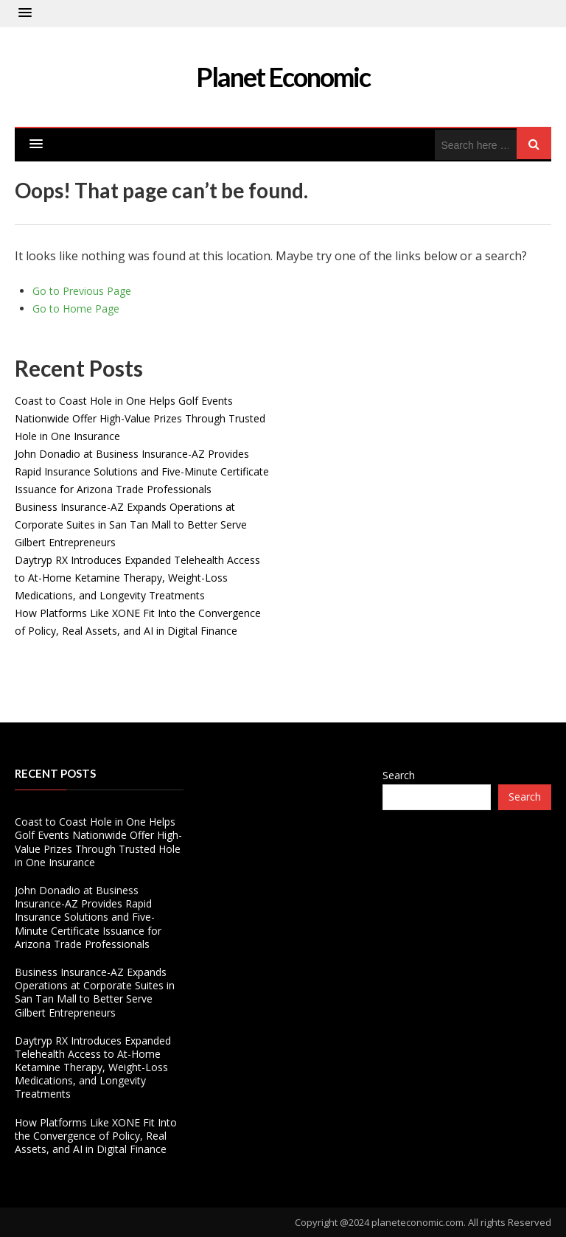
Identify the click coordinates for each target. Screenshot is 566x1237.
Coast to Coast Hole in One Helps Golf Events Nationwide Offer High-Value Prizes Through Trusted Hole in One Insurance (140, 418)
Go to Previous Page (81, 291)
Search (398, 775)
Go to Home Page (75, 309)
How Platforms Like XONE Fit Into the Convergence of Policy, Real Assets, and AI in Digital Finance (96, 1135)
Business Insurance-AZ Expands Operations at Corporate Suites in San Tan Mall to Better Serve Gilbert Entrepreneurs (131, 524)
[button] (25, 13)
